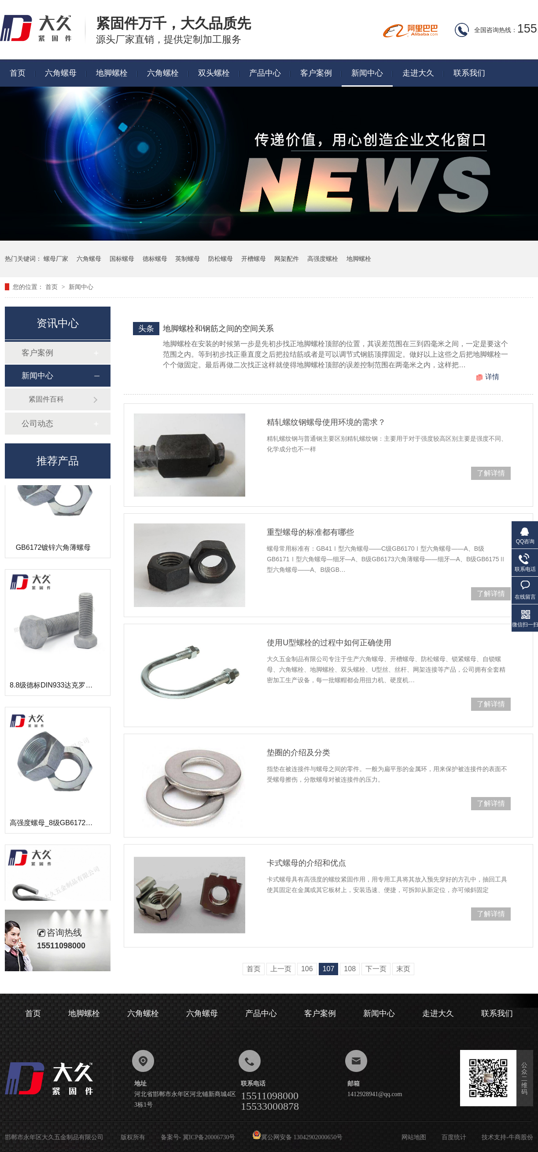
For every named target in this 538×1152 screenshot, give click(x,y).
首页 (18, 73)
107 (329, 969)
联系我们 (469, 73)
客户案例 (316, 73)
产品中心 (265, 73)
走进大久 (418, 73)
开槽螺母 (253, 258)
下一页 (376, 969)
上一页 (280, 969)
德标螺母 (155, 258)
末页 (403, 969)
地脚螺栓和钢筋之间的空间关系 (218, 328)
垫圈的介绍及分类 (298, 752)
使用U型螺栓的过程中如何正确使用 (329, 642)
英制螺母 (187, 258)
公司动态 (37, 423)
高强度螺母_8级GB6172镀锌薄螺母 (65, 824)
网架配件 (286, 258)
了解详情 (491, 473)
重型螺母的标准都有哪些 (310, 532)
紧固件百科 (46, 399)
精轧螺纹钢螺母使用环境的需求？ (326, 422)
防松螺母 (220, 258)
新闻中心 (367, 73)
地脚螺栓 (112, 73)
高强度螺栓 (322, 258)
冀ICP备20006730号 (209, 1137)
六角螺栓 (163, 73)
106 (307, 969)
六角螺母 (61, 73)
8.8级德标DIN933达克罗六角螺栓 (62, 687)
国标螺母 (122, 258)
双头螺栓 (214, 73)
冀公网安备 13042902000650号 (297, 1137)
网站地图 (414, 1137)
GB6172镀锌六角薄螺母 (53, 549)
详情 (492, 376)
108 (350, 969)
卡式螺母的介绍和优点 (306, 863)
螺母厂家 (56, 258)
